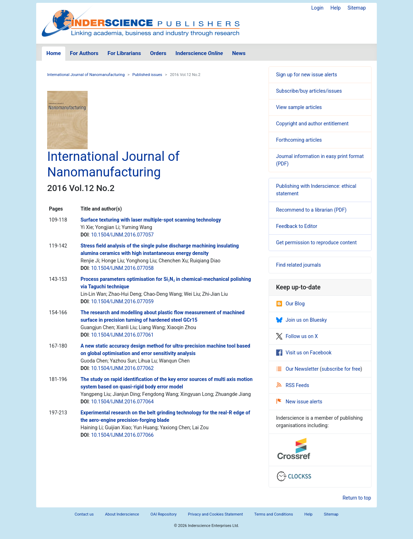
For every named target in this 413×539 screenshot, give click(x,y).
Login (317, 8)
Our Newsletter (298, 369)
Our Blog (290, 303)
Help (335, 8)
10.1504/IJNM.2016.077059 (122, 301)
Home (53, 53)
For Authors (84, 53)
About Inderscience (122, 514)
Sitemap (357, 8)
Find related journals (298, 265)
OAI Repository (163, 514)
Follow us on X (297, 336)
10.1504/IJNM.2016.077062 (122, 368)
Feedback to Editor (296, 226)
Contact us (84, 514)
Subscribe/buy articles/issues (309, 91)
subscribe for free (340, 369)
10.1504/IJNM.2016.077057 (122, 235)
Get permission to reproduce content (316, 242)
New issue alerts (299, 401)
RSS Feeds (292, 385)
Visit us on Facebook (303, 352)
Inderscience (199, 53)
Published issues (147, 74)
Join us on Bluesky (301, 320)
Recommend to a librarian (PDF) (311, 210)
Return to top (356, 498)
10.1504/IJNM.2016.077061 (122, 335)
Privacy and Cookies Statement (215, 514)
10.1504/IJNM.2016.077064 (122, 401)
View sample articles (299, 107)
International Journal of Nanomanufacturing (86, 74)
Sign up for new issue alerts (306, 74)
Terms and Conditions (273, 514)
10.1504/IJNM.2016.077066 (122, 435)
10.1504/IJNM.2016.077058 (122, 268)
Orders (158, 53)
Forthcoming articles (299, 140)
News (239, 53)
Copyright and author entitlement (312, 123)
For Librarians (124, 53)
